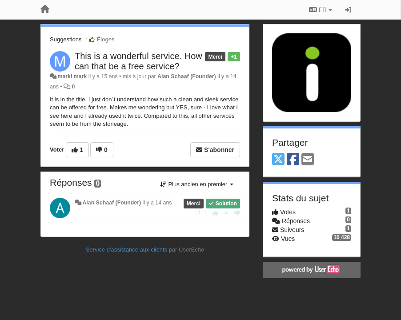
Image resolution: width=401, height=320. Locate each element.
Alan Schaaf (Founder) (186, 76)
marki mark (72, 76)
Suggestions (66, 39)
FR (320, 9)
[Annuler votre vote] (226, 213)
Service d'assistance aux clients (126, 249)
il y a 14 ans (157, 203)
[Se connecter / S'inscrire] (348, 9)
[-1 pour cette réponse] (237, 213)
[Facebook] (293, 160)
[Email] (307, 160)
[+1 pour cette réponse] (215, 213)
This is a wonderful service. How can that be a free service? (138, 61)
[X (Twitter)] (278, 160)
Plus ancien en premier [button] (196, 184)
